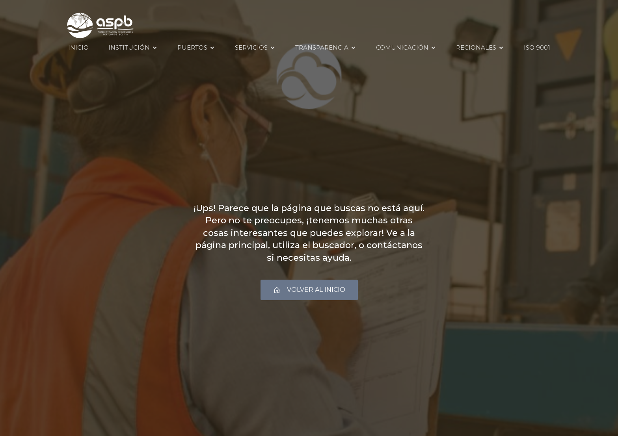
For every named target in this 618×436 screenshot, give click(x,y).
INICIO (78, 47)
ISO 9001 (537, 47)
